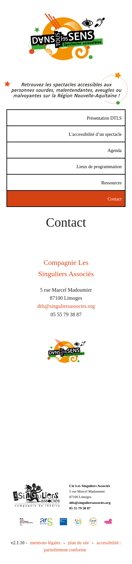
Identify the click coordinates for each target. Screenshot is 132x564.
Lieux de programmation (99, 166)
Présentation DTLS (104, 118)
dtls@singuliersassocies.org (66, 306)
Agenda (114, 150)
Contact (114, 199)
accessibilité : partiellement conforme (82, 546)
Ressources (111, 182)
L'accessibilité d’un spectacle (95, 134)
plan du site (78, 542)
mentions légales (45, 542)
